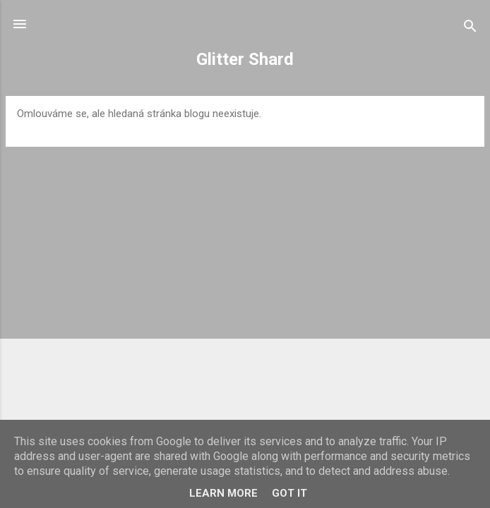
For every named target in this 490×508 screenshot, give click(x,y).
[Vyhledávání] (470, 28)
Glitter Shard (245, 59)
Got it (289, 493)
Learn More (223, 493)
